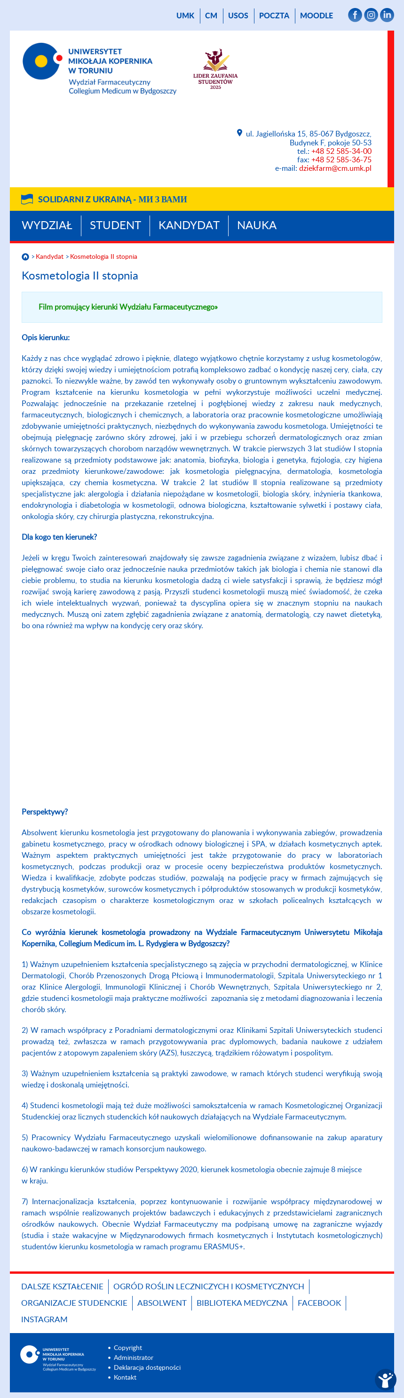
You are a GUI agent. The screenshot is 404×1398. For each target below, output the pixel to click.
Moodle (316, 16)
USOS (238, 16)
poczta (274, 16)
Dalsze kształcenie (62, 1287)
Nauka (257, 226)
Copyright (128, 1348)
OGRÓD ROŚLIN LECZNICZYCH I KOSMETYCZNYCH (208, 1287)
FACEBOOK (319, 1303)
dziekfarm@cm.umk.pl (335, 168)
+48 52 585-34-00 (341, 151)
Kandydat (189, 226)
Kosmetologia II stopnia (103, 257)
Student (115, 226)
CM (211, 16)
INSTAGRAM (44, 1320)
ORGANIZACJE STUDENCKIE (74, 1303)
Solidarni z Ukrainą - (112, 200)
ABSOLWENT (162, 1303)
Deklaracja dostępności (147, 1368)
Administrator (133, 1358)
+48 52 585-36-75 (341, 160)
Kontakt (125, 1377)
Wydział (47, 226)
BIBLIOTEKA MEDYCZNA (242, 1303)
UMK (185, 16)
